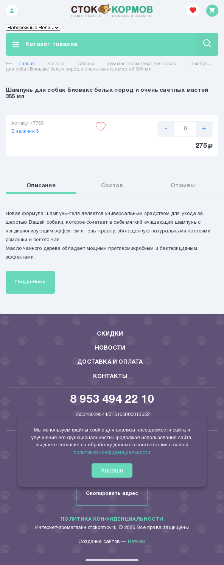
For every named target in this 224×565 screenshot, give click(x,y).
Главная (20, 64)
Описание (41, 185)
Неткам (137, 542)
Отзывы (183, 185)
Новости (110, 348)
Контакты (110, 376)
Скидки (110, 334)
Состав (112, 185)
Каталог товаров (44, 44)
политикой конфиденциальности (112, 452)
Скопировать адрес (112, 493)
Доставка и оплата (110, 362)
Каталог (56, 64)
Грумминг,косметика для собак (141, 64)
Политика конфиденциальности (112, 519)
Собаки (86, 64)
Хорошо (112, 470)
